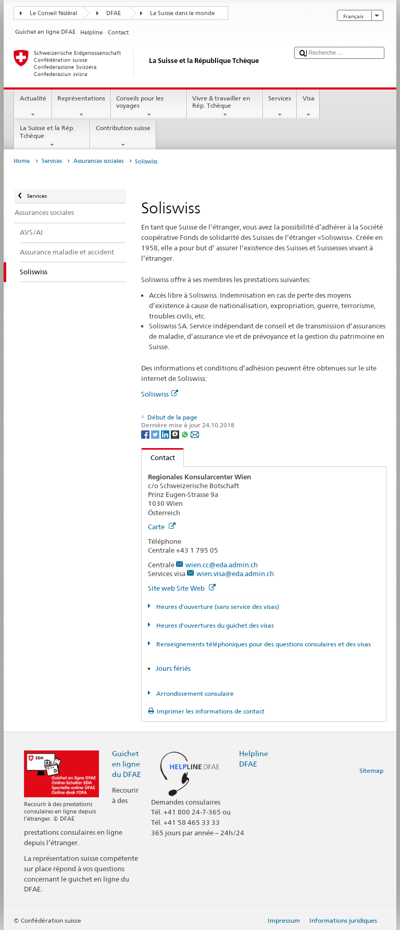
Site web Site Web (182, 588)
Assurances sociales (98, 161)
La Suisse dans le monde (182, 13)
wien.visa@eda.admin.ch (235, 573)
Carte (162, 527)
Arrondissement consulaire (194, 693)
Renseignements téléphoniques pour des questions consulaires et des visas (263, 644)
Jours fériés (173, 668)
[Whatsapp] (186, 434)
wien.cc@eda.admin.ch (221, 564)
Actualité (33, 106)
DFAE (113, 13)
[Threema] (176, 434)
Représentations (81, 106)
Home (22, 161)
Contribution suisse (123, 136)
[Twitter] (156, 434)
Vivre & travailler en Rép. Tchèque (225, 106)
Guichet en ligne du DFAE (126, 764)
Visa (308, 106)
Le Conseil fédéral (53, 13)
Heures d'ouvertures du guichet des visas (214, 625)
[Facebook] (146, 434)
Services (280, 106)
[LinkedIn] (166, 434)
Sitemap (371, 770)
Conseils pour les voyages (148, 106)
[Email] (195, 434)
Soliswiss (159, 394)
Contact (158, 457)
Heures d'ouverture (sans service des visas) (217, 606)
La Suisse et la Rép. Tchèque (52, 136)
